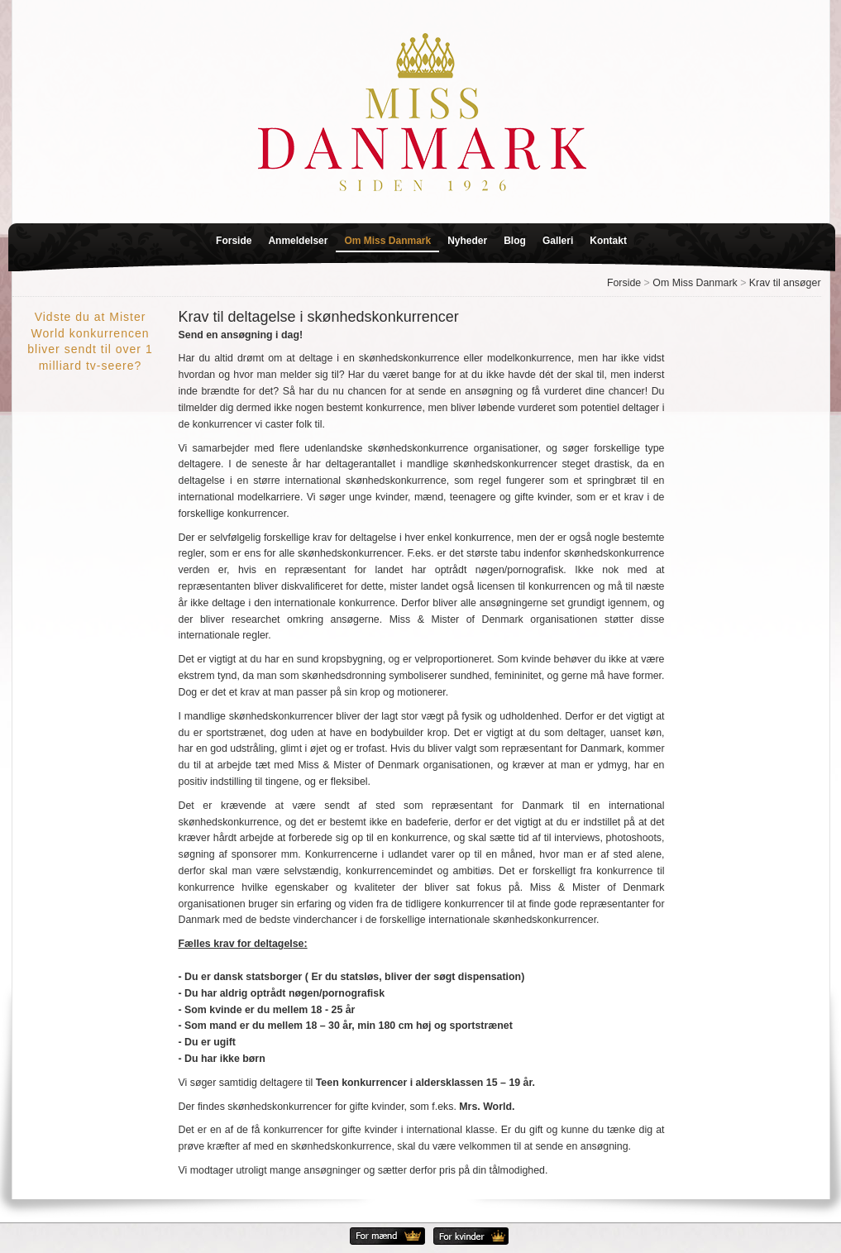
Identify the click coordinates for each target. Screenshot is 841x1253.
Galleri (557, 240)
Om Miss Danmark (387, 240)
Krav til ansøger (785, 283)
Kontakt (608, 240)
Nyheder (467, 240)
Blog (515, 240)
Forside (233, 240)
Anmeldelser (297, 240)
